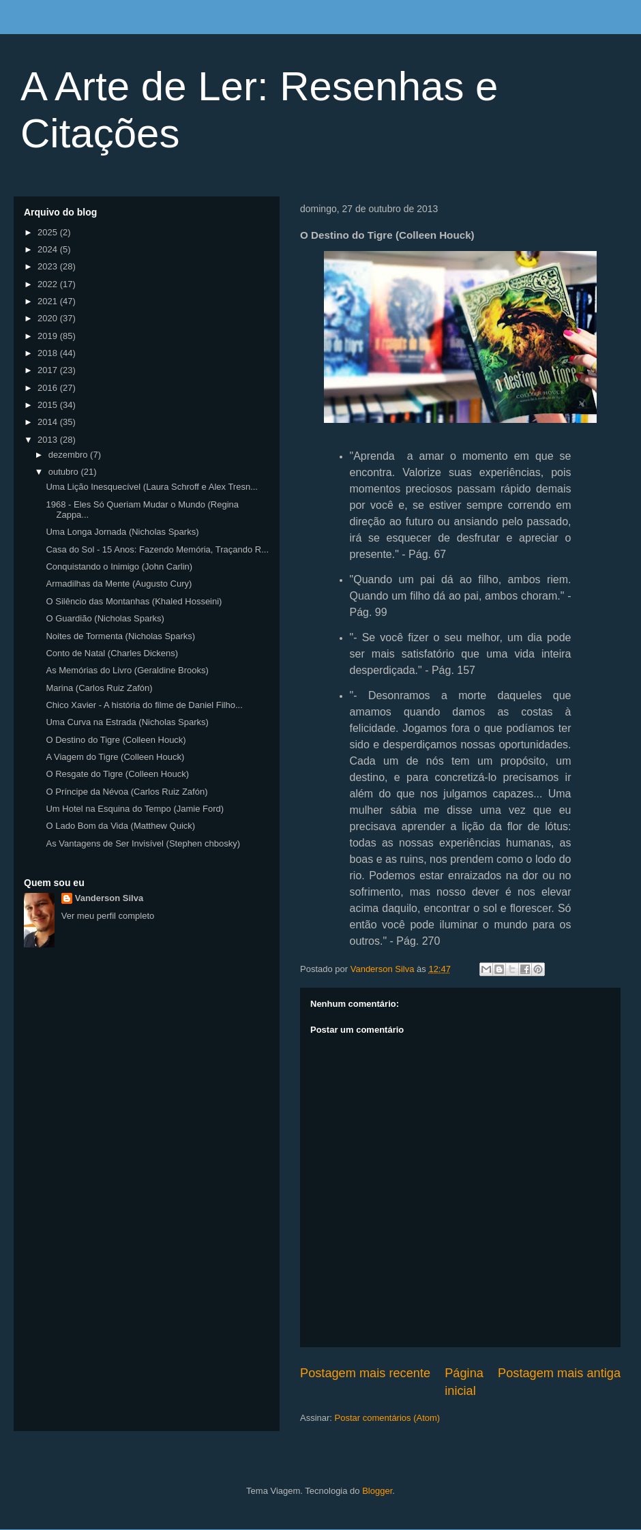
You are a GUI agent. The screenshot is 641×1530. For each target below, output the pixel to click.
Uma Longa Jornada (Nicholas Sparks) (122, 532)
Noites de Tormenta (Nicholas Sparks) (120, 636)
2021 (49, 301)
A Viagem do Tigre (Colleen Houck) (115, 757)
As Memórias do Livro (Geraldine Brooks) (127, 670)
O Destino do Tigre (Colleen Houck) (115, 740)
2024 (49, 249)
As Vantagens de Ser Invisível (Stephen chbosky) (142, 843)
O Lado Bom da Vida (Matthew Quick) (120, 826)
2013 (49, 440)
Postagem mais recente (365, 1373)
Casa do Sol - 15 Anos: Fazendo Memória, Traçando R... (157, 549)
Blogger (377, 1491)
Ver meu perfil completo (108, 916)
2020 (49, 318)
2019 (49, 336)
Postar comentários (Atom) (388, 1418)
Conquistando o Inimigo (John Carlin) (119, 566)
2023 (49, 266)
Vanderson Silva (109, 898)
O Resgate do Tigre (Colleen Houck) (117, 774)
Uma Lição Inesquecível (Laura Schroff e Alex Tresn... (151, 487)
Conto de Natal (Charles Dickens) (112, 653)
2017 (49, 370)
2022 (49, 284)
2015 (49, 405)
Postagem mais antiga (559, 1373)
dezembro (69, 455)
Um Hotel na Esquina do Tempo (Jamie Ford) (135, 809)
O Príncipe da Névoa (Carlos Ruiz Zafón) (126, 791)
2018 (49, 353)
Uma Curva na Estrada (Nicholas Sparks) (127, 722)
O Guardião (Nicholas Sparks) (105, 618)
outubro (64, 472)
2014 (49, 422)
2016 (49, 388)
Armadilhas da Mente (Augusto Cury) (119, 583)
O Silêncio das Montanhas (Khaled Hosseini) (134, 601)
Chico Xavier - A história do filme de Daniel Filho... (144, 705)
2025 (49, 232)
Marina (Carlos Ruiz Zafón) (99, 688)
